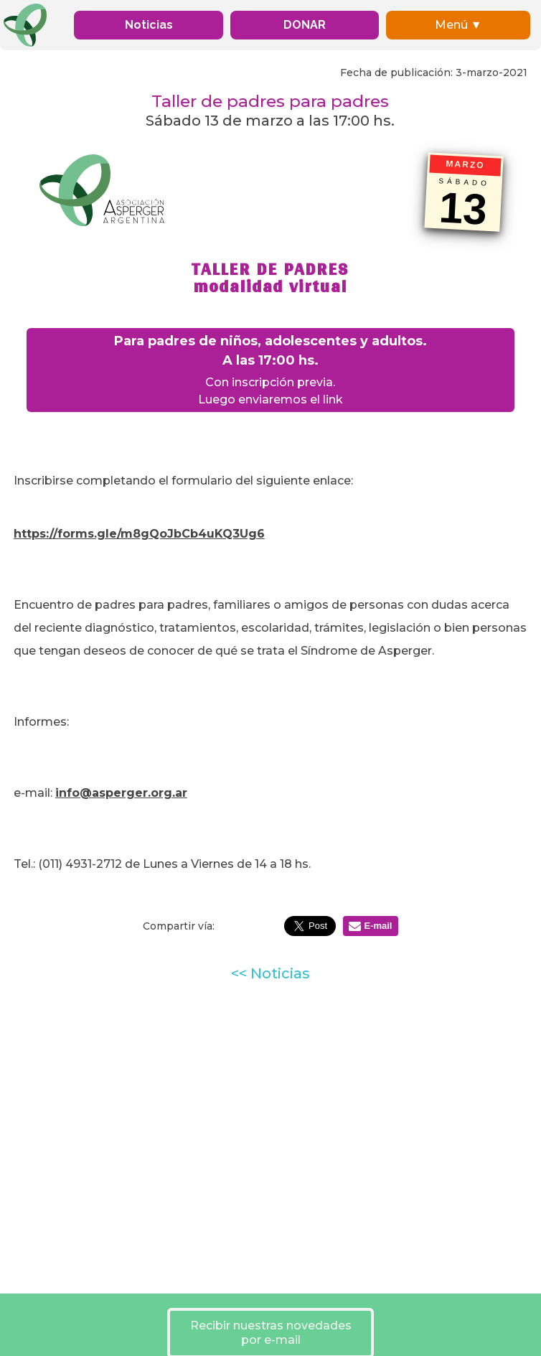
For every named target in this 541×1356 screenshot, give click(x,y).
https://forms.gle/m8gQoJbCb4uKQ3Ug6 (139, 534)
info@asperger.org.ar (121, 793)
